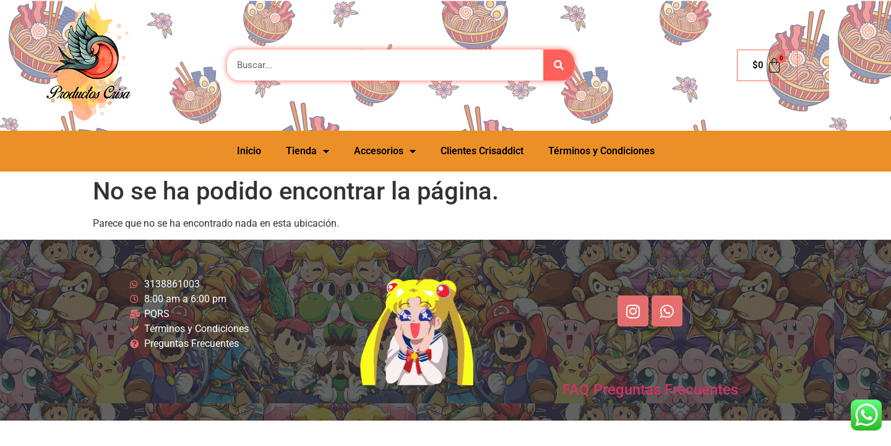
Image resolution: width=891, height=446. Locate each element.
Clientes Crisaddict (482, 151)
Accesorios (385, 151)
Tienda (307, 151)
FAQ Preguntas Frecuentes (650, 389)
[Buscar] (558, 65)
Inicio (249, 151)
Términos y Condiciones (601, 151)
